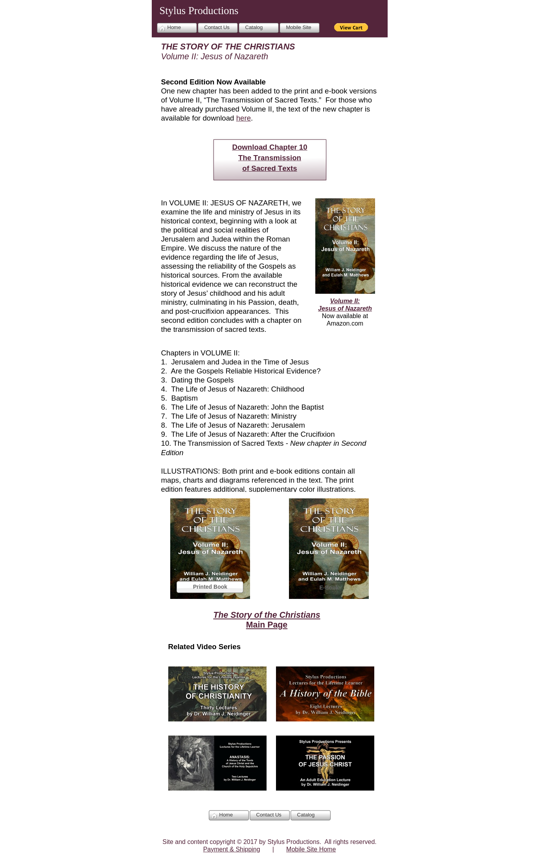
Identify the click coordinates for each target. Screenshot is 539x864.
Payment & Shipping (231, 849)
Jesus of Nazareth (345, 308)
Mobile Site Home (311, 849)
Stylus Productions (199, 10)
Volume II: (345, 301)
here (243, 118)
